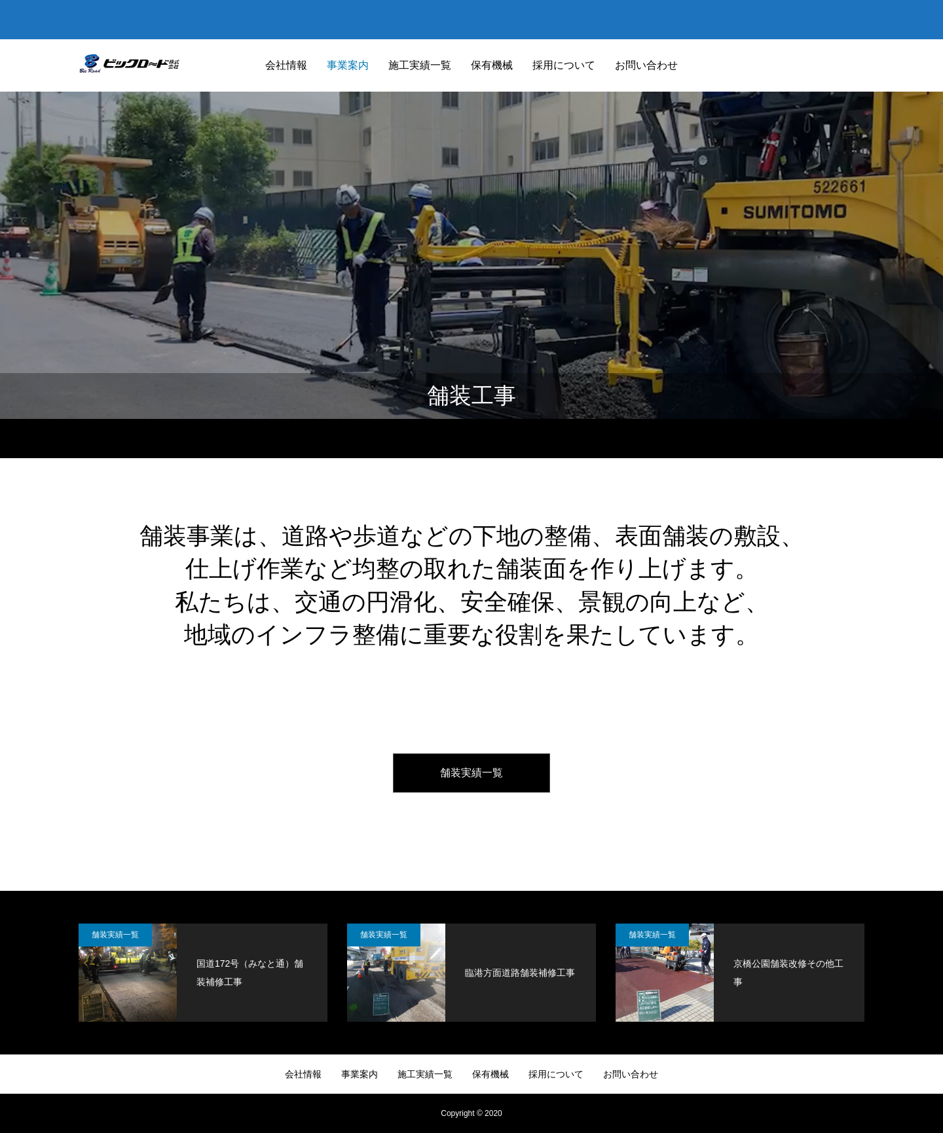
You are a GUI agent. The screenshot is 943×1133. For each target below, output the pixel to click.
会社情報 (286, 65)
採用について (563, 65)
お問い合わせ (646, 65)
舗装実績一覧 (471, 772)
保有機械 (492, 65)
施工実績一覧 (419, 65)
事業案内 (348, 65)
